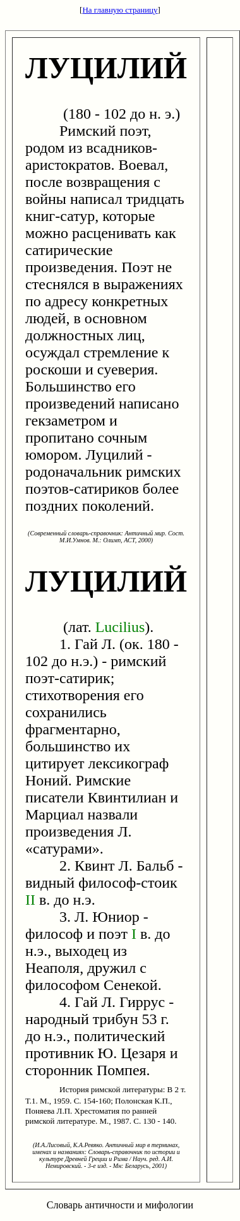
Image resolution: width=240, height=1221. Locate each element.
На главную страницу (119, 10)
